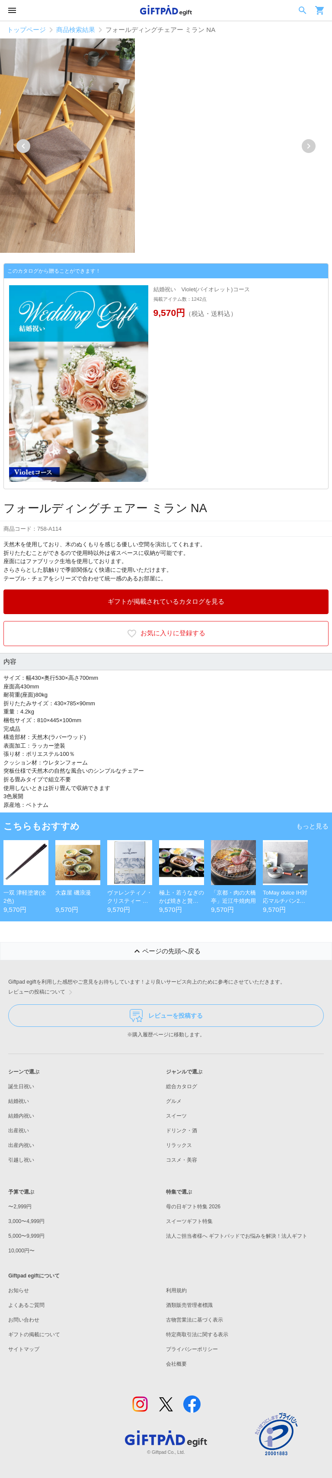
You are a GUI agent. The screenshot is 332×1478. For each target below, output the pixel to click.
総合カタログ (181, 1086)
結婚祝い (18, 1101)
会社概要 (176, 1364)
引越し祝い (21, 1160)
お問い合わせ (23, 1320)
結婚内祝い (21, 1116)
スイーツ (176, 1116)
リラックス (179, 1145)
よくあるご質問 (26, 1305)
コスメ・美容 (181, 1160)
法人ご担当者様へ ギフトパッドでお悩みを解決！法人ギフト (236, 1236)
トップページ (26, 29)
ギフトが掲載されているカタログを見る (166, 601)
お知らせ (18, 1290)
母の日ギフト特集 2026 (193, 1207)
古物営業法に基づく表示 (194, 1320)
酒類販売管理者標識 (189, 1305)
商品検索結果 (75, 29)
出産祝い (18, 1131)
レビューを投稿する (166, 1015)
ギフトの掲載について (34, 1334)
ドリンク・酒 (181, 1131)
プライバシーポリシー (192, 1349)
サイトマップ (23, 1349)
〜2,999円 (20, 1207)
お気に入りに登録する (166, 633)
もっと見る (312, 826)
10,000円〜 (21, 1251)
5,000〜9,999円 (26, 1236)
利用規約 (176, 1290)
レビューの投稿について (42, 992)
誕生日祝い (21, 1086)
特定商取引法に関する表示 (197, 1334)
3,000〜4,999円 (26, 1221)
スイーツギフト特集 (189, 1221)
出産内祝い (21, 1145)
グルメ (174, 1101)
